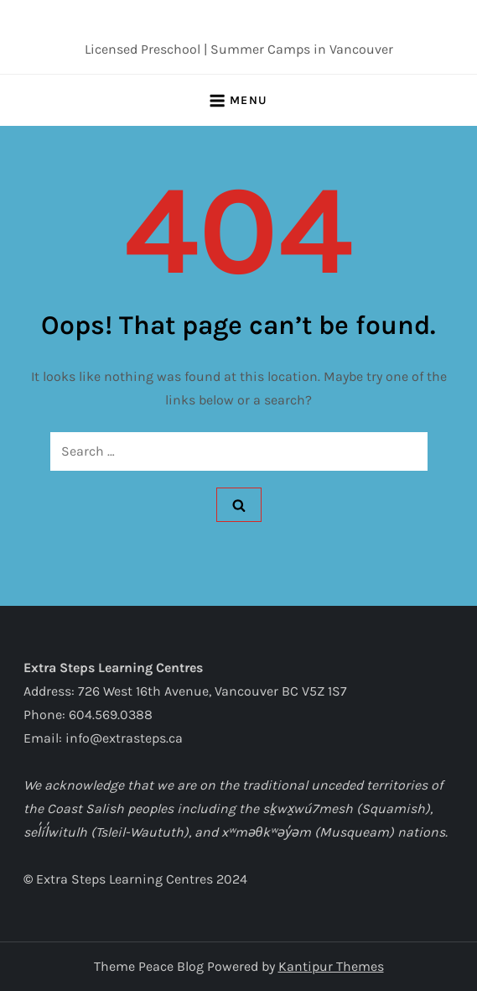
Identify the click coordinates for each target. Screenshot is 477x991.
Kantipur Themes (331, 966)
